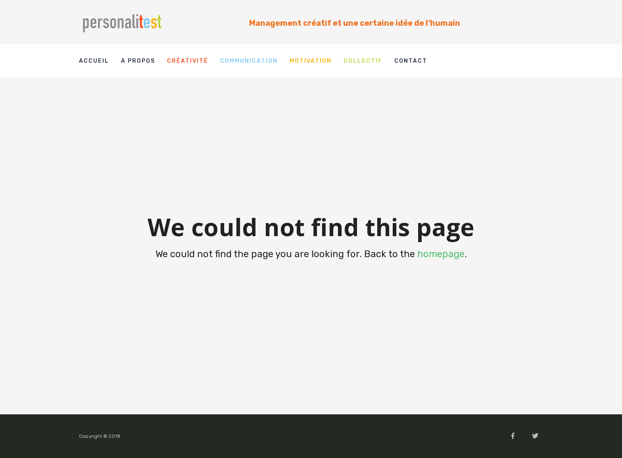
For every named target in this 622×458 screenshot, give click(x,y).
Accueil (94, 61)
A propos (138, 61)
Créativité (187, 61)
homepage (441, 254)
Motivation (311, 61)
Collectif (363, 61)
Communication (249, 61)
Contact (410, 61)
